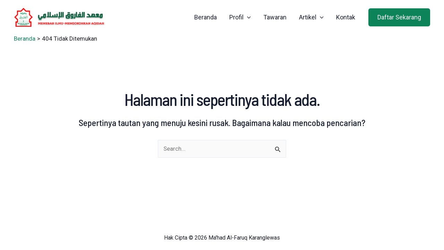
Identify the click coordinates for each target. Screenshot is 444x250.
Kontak (345, 17)
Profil (240, 17)
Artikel (311, 17)
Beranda (205, 17)
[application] (247, 17)
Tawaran (275, 17)
